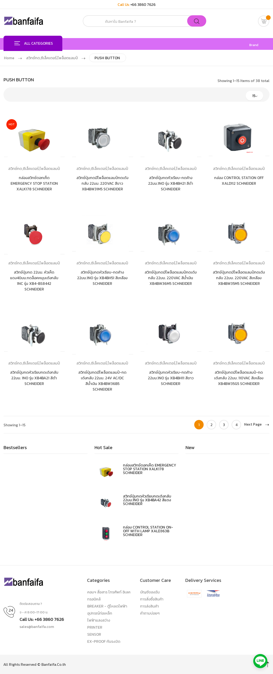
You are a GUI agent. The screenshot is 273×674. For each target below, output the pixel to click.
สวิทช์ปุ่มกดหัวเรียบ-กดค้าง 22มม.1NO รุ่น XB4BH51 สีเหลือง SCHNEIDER (102, 277)
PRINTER (94, 627)
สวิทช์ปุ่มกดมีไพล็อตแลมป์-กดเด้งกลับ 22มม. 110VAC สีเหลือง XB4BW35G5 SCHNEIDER (238, 377)
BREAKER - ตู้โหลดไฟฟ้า (107, 606)
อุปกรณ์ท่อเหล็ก (99, 613)
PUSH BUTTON (109, 58)
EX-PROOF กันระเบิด (103, 641)
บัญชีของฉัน (150, 592)
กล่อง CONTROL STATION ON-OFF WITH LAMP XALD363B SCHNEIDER (148, 530)
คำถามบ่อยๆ (150, 613)
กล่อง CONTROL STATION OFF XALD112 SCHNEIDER (239, 180)
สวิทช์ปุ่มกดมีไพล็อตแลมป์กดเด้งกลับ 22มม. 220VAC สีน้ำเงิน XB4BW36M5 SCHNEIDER (171, 277)
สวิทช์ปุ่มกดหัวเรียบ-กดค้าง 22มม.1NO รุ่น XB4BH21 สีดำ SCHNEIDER (170, 183)
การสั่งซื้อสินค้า (151, 599)
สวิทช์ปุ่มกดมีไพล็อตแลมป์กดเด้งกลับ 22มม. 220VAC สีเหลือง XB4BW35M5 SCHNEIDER (239, 277)
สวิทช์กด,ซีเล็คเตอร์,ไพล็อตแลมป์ (53, 58)
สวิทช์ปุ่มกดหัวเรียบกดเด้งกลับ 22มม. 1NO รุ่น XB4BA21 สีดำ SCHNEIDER (34, 377)
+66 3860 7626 (143, 4)
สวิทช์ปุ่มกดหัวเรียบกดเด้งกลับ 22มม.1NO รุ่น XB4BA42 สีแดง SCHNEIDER (147, 499)
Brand (253, 45)
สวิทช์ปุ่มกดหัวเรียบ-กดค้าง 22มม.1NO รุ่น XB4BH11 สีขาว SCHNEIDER (171, 377)
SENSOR (94, 634)
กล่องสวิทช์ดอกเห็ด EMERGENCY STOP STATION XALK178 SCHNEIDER (34, 183)
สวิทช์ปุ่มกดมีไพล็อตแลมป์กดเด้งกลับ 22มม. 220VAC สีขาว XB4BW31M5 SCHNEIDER (102, 183)
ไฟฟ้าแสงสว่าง (98, 620)
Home (9, 58)
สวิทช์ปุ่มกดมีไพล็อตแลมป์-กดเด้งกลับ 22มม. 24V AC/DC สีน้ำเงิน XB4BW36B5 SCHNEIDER (102, 380)
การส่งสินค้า (149, 606)
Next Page (256, 424)
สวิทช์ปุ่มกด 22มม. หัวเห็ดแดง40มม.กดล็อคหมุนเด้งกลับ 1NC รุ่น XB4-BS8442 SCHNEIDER (34, 280)
